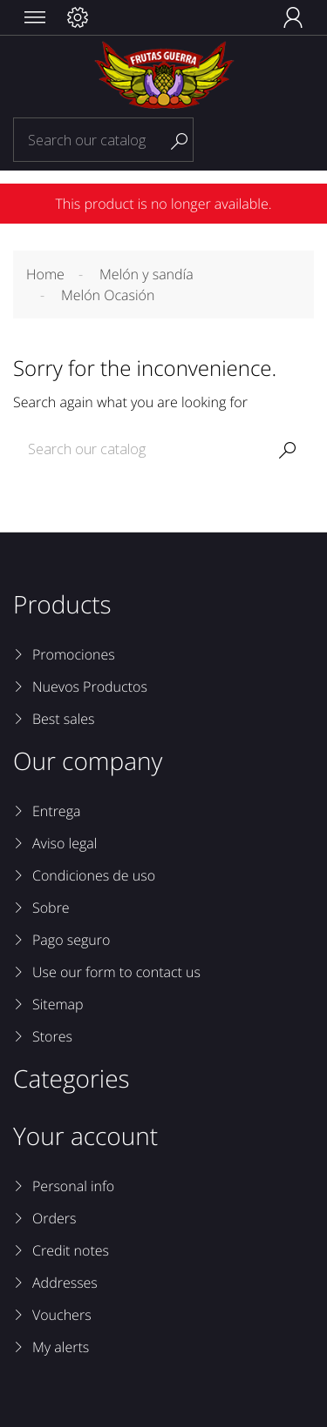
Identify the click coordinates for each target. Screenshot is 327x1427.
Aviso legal (64, 843)
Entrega (56, 811)
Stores (52, 1036)
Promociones (73, 654)
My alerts (60, 1347)
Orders (54, 1218)
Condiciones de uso (93, 875)
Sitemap (58, 1004)
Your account (85, 1136)
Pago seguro (71, 939)
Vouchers (62, 1314)
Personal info (73, 1186)
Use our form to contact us (116, 971)
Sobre (51, 907)
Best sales (63, 718)
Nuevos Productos (89, 686)
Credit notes (70, 1250)
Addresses (65, 1282)
